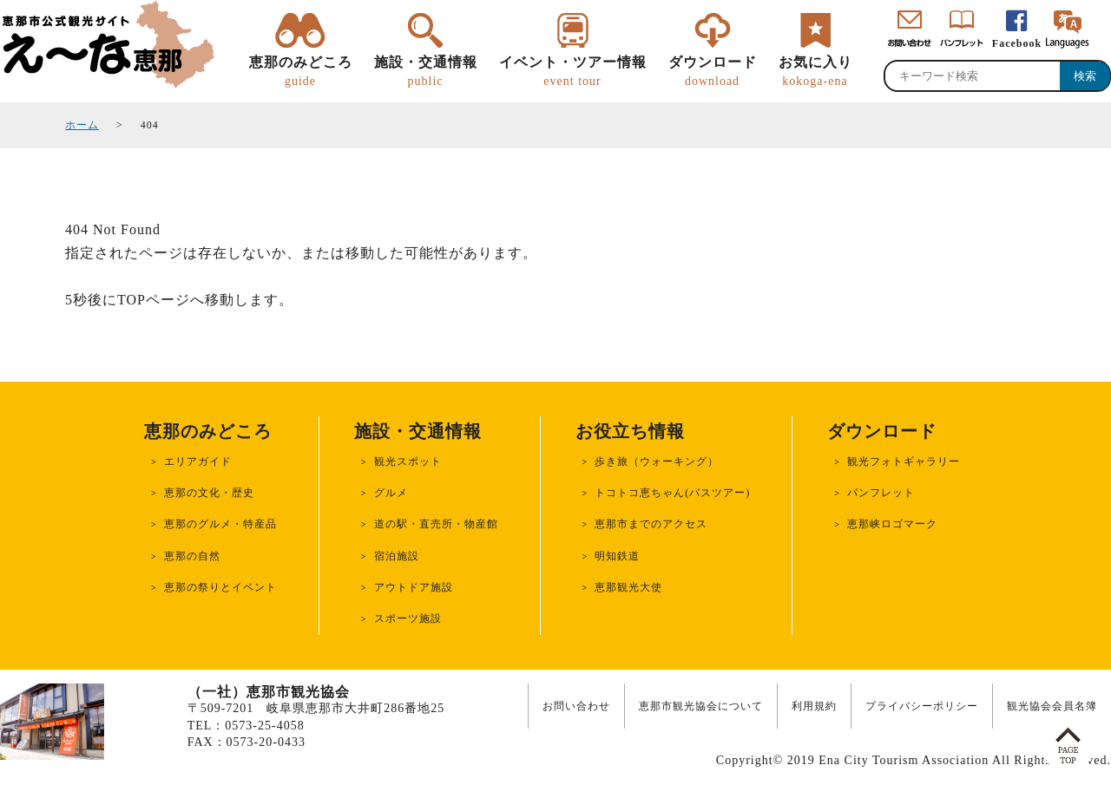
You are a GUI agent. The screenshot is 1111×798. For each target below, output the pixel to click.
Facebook (1017, 43)
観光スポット (408, 461)
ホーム (82, 125)
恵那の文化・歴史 (209, 493)
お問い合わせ (576, 706)
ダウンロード (712, 72)
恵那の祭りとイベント (220, 587)
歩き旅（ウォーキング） (657, 461)
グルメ (391, 493)
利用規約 (814, 706)
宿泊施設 (396, 556)
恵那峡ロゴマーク (892, 524)
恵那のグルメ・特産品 (220, 524)
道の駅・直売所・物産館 (436, 524)
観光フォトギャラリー (903, 461)
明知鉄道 (617, 556)
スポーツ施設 (408, 618)
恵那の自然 (192, 556)
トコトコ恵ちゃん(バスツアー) (672, 493)
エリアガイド (198, 461)
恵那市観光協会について (701, 706)
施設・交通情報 (425, 72)
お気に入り (815, 72)
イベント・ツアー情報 (573, 72)
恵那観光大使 (628, 587)
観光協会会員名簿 (1052, 706)
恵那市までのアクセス (651, 524)
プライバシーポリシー (921, 706)
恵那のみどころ (300, 72)
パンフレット (881, 493)
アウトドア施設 (413, 587)
